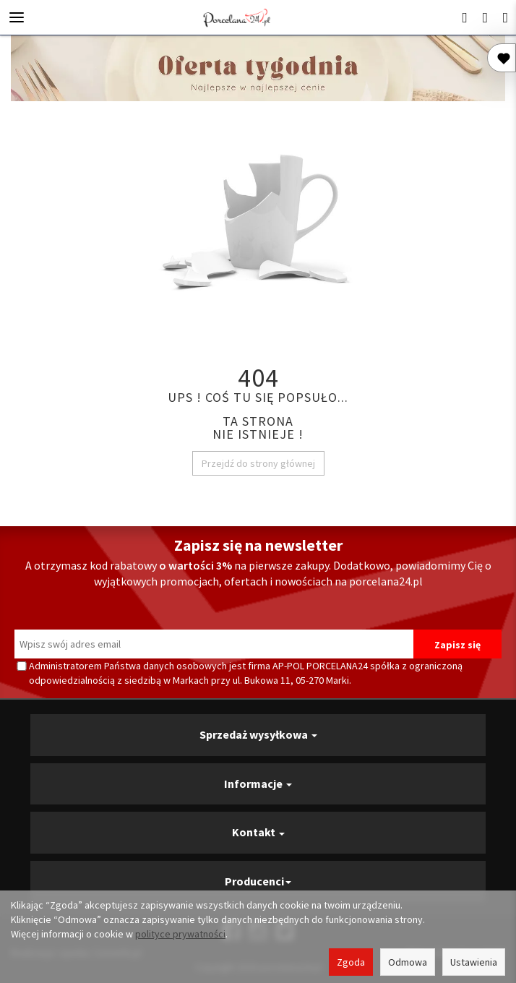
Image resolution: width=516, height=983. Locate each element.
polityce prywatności (180, 933)
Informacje (258, 783)
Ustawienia (473, 962)
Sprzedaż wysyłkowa (258, 734)
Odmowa (407, 962)
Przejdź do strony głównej (258, 463)
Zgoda (351, 962)
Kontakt (258, 832)
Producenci (258, 881)
